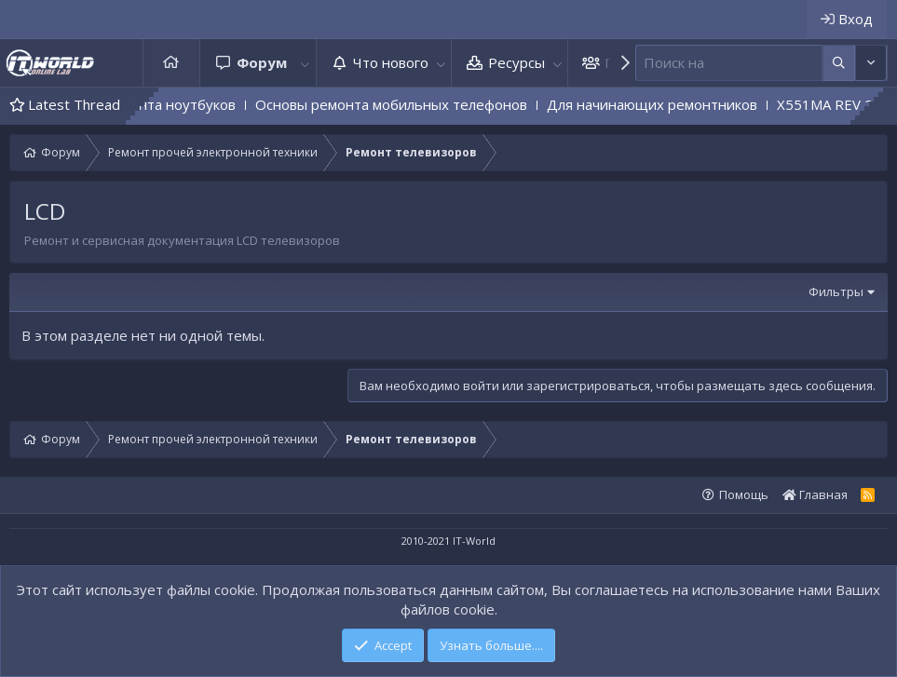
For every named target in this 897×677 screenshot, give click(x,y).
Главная (171, 63)
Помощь (743, 494)
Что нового (390, 62)
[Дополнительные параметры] (838, 63)
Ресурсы (516, 62)
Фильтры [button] (836, 291)
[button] (305, 63)
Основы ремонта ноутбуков (161, 104)
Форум (262, 62)
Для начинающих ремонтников (671, 104)
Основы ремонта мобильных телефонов (411, 104)
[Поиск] (728, 63)
